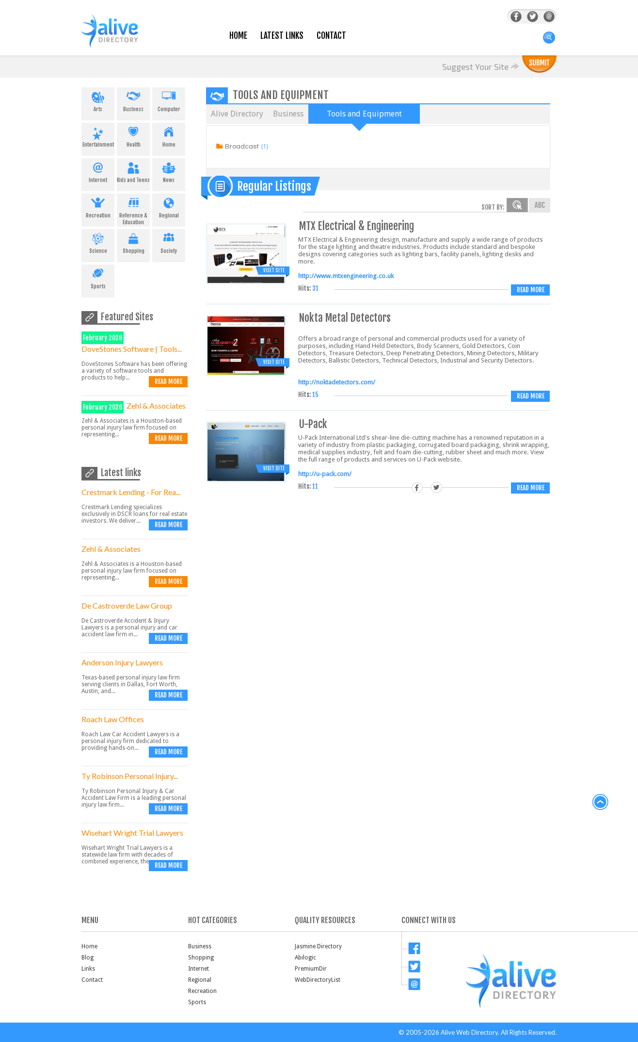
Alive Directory (237, 113)
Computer (168, 100)
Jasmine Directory (318, 946)
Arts (97, 100)
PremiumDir (311, 968)
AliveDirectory (120, 37)
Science (97, 241)
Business (133, 100)
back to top (600, 802)
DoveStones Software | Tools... (131, 348)
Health (133, 135)
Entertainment (97, 135)
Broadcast (242, 146)
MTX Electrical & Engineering (356, 225)
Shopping (133, 241)
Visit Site (274, 270)
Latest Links (281, 36)
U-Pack (313, 423)
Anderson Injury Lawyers (122, 662)
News (168, 170)
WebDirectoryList (317, 979)
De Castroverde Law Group (126, 605)
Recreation (97, 206)
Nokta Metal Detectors (345, 317)
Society (168, 241)
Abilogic (305, 957)
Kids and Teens (133, 170)
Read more (168, 381)
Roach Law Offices (112, 719)
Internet (97, 170)
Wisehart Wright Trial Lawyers (132, 832)
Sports (97, 277)
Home (238, 36)
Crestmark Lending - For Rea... (130, 491)
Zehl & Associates (156, 405)
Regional (168, 206)
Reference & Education (133, 210)
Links (88, 968)
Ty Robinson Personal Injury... (129, 775)
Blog (87, 957)
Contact (331, 36)
